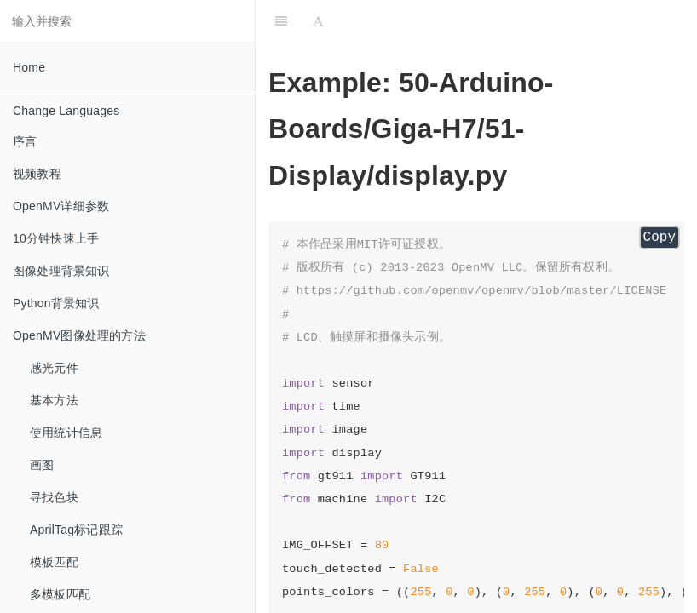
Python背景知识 (56, 303)
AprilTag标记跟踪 (76, 529)
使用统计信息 (66, 432)
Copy (659, 237)
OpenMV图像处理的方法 (79, 335)
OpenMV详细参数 (61, 206)
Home (29, 67)
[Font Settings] (318, 21)
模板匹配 (54, 562)
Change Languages (66, 110)
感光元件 (54, 368)
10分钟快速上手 (56, 238)
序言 (25, 141)
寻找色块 (54, 497)
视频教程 (37, 173)
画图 (42, 465)
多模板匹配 (60, 594)
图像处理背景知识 (61, 271)
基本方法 (54, 400)
